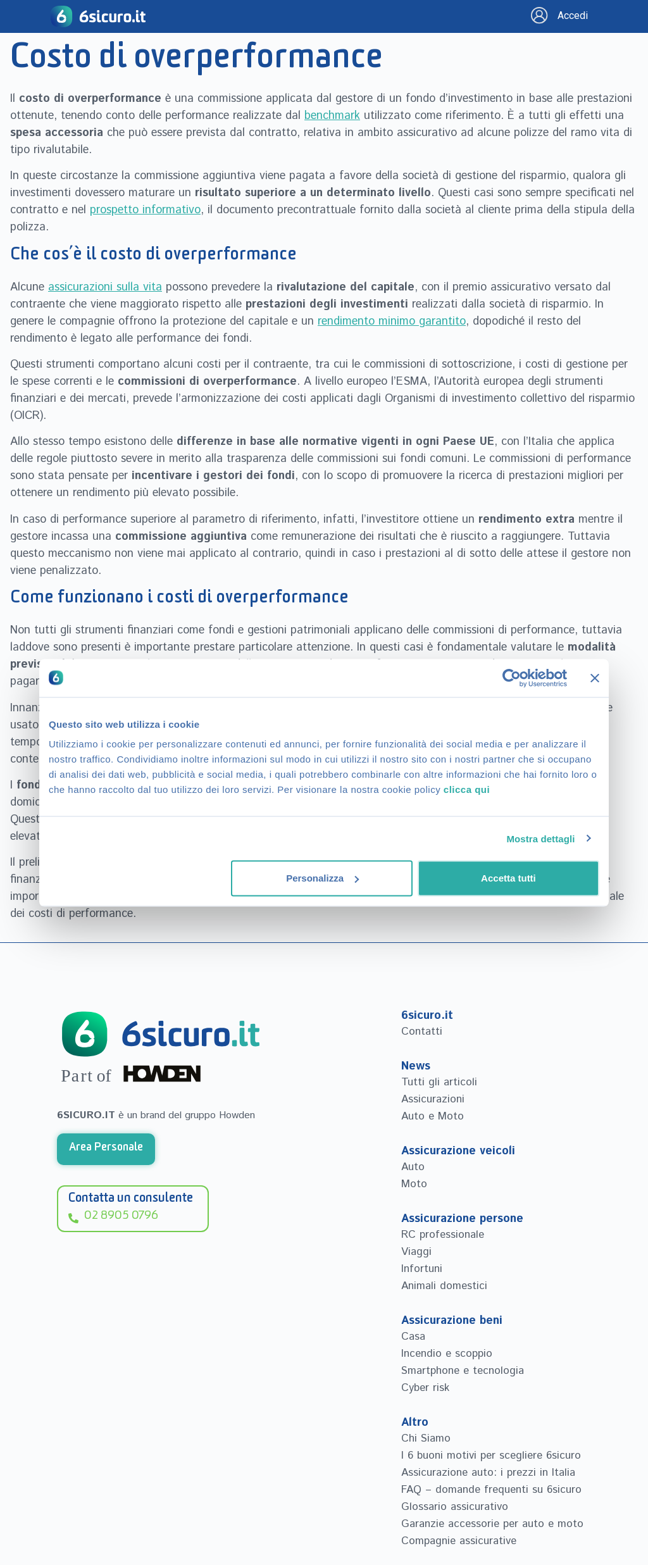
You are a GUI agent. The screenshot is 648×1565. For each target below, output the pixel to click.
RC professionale (442, 1234)
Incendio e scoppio (446, 1353)
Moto (414, 1184)
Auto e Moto (432, 1116)
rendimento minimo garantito (392, 321)
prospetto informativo (145, 210)
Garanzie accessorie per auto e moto (492, 1523)
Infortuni (421, 1268)
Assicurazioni (432, 1099)
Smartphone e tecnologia (462, 1370)
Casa (413, 1336)
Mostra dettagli (540, 838)
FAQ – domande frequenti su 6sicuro (491, 1489)
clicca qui (467, 789)
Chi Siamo (426, 1438)
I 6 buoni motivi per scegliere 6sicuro (491, 1455)
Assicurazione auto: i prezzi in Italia (488, 1472)
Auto (413, 1167)
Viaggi (416, 1251)
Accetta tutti (508, 878)
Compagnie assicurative (458, 1541)
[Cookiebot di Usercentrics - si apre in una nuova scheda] (511, 677)
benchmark (332, 116)
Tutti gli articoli (439, 1082)
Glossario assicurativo (454, 1506)
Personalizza (322, 878)
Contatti (421, 1031)
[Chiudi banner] (594, 677)
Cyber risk (425, 1387)
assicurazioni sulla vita (105, 287)
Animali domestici (444, 1286)
